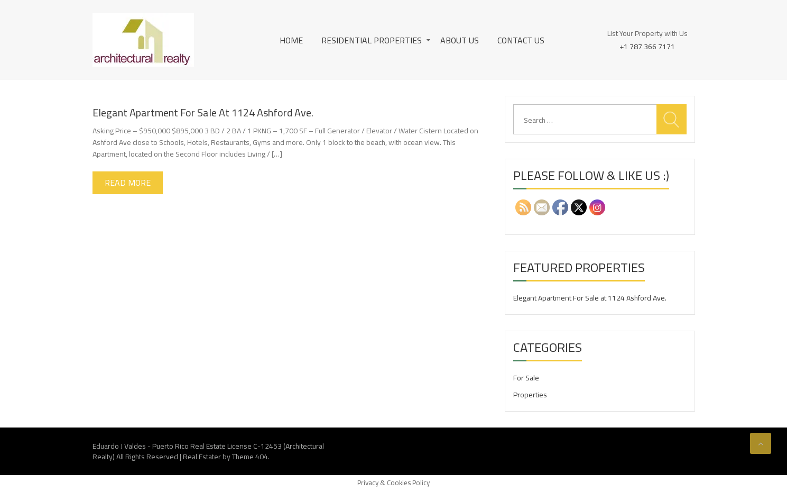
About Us (459, 40)
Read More (128, 182)
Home (291, 40)
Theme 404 (250, 456)
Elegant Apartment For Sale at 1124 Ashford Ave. (202, 112)
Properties (530, 395)
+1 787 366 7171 (647, 46)
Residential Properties (371, 40)
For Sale (526, 378)
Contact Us (520, 40)
